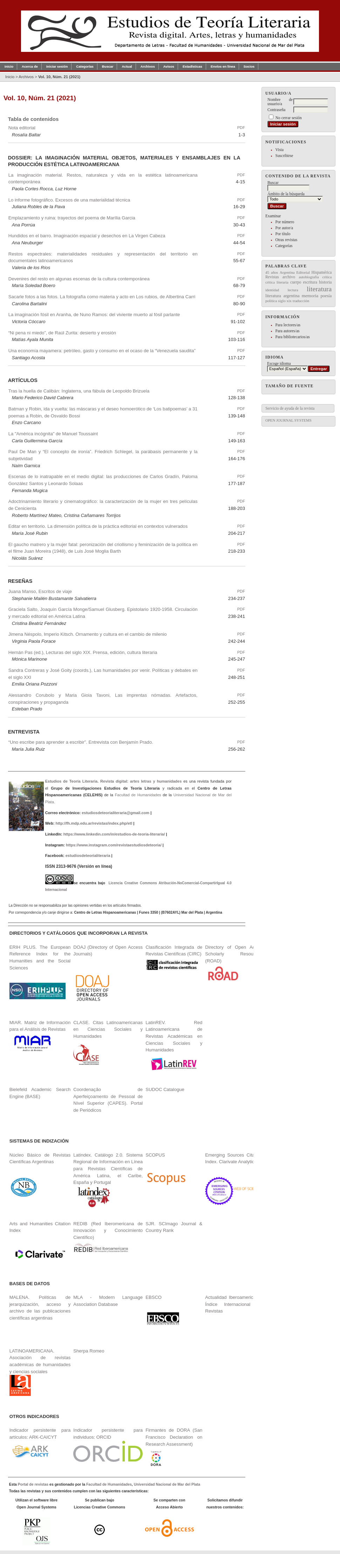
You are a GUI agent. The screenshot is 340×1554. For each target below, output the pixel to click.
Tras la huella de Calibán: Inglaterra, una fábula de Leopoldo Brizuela (79, 391)
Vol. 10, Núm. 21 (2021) (59, 77)
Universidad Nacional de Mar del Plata (167, 1484)
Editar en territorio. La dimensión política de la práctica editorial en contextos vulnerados (98, 526)
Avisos (168, 66)
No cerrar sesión (289, 118)
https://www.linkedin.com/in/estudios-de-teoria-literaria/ (114, 834)
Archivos (148, 66)
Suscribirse (284, 156)
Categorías (284, 246)
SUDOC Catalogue (164, 1089)
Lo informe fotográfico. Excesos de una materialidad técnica (69, 200)
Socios (249, 66)
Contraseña (276, 110)
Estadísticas (192, 66)
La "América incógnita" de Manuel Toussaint (53, 433)
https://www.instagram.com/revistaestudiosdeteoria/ (114, 845)
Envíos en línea (223, 66)
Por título (283, 234)
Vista (280, 150)
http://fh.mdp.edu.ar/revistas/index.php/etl (93, 823)
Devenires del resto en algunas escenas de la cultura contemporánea (79, 278)
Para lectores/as (288, 325)
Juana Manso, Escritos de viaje (40, 591)
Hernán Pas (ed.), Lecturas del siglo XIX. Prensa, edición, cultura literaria (82, 652)
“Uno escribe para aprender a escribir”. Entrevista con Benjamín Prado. (80, 742)
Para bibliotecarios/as (293, 337)
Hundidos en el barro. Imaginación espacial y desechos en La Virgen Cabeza (86, 235)
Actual (127, 66)
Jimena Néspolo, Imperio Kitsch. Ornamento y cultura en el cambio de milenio (87, 634)
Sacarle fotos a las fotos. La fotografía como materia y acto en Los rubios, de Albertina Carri (101, 296)
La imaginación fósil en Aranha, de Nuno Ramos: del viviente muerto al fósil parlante (94, 314)
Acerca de (30, 66)
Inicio (9, 66)
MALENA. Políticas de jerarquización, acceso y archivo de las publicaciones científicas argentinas (40, 1308)
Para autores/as (288, 331)
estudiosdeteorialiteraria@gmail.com (115, 813)
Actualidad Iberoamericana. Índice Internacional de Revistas (233, 1304)
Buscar (108, 66)
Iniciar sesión (57, 66)
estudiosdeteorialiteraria (88, 855)
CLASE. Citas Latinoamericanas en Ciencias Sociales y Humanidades (108, 1029)
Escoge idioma (279, 363)
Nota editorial (21, 127)
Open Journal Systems (288, 420)
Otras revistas (287, 240)
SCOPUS (155, 1155)
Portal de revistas (33, 1484)
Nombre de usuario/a (280, 101)
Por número (285, 222)
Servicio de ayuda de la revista (289, 408)
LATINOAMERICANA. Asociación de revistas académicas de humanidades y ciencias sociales (40, 1372)
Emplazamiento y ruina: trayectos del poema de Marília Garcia (71, 217)
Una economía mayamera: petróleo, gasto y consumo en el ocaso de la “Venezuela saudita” (102, 350)
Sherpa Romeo (88, 1351)
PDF (241, 127)
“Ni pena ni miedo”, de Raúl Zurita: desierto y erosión (62, 332)
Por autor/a (284, 228)
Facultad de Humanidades (138, 795)
